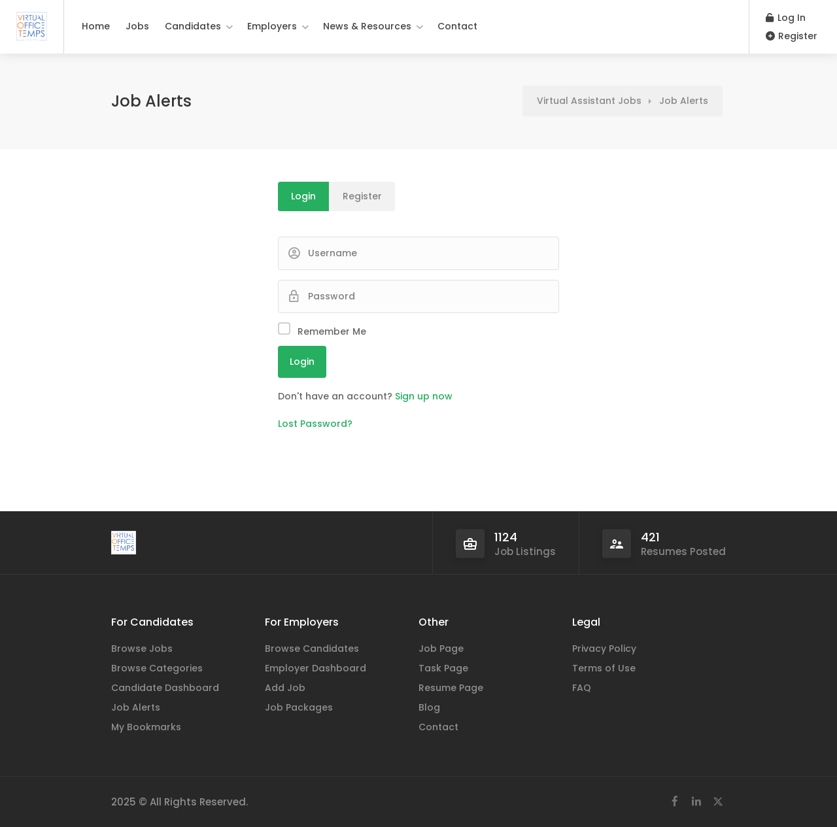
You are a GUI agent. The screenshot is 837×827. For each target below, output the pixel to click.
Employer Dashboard (315, 668)
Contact (457, 26)
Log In (786, 17)
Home (96, 26)
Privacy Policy (604, 648)
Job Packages (299, 707)
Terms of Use (604, 668)
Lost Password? (315, 423)
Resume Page (450, 687)
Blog (429, 707)
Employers (272, 26)
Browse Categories (157, 668)
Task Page (443, 668)
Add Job (285, 687)
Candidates (193, 26)
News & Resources (367, 26)
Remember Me (332, 331)
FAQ (581, 687)
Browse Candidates (312, 648)
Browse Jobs (142, 648)
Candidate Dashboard (165, 687)
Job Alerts (135, 707)
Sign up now (424, 396)
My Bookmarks (146, 727)
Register (791, 35)
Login (303, 196)
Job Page (441, 648)
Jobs (137, 26)
